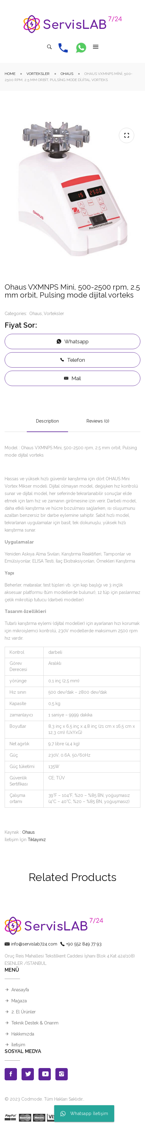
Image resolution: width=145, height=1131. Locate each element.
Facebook (11, 1074)
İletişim (18, 1044)
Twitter (28, 1074)
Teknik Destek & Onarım (34, 1022)
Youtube (44, 1074)
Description (47, 421)
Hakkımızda (22, 1034)
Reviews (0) (98, 421)
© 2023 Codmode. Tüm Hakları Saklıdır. (44, 1099)
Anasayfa (20, 989)
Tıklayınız (37, 839)
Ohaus (67, 74)
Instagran (61, 1074)
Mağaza (19, 1000)
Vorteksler (38, 74)
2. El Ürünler (23, 1011)
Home (10, 74)
